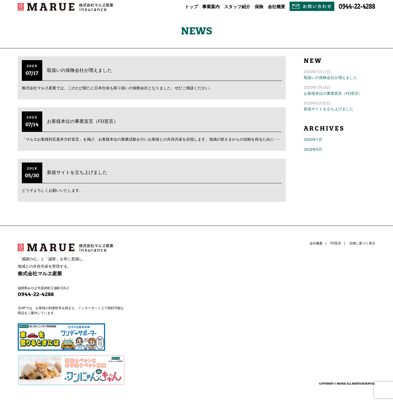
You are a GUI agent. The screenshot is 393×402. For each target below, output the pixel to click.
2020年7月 (313, 139)
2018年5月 (313, 149)
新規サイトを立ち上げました (77, 172)
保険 (259, 6)
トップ (191, 6)
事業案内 (211, 6)
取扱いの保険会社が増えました (79, 70)
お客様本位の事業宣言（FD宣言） (82, 121)
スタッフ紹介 (237, 6)
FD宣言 (335, 243)
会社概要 (276, 6)
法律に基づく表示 (362, 243)
